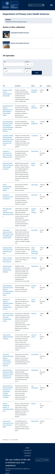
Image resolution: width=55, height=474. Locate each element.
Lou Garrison (34, 135)
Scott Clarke (34, 195)
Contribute (27, 453)
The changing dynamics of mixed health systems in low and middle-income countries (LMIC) (8, 234)
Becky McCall (34, 151)
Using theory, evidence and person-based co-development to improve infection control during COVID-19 (8, 360)
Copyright (27, 456)
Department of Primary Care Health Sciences (16, 21)
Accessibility (27, 450)
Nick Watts (34, 258)
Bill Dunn (33, 403)
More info (7, 473)
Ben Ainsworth (34, 354)
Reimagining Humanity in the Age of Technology (8, 196)
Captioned (27, 61)
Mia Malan (33, 92)
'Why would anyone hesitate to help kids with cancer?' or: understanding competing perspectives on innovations (8, 391)
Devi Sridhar (34, 90)
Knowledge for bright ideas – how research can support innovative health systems (8, 317)
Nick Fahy (33, 313)
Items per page (28, 68)
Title (5, 61)
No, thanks (45, 460)
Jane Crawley (34, 253)
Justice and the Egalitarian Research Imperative (8, 336)
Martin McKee (34, 421)
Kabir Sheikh (34, 230)
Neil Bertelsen (34, 370)
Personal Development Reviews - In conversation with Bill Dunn (8, 407)
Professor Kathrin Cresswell (33, 210)
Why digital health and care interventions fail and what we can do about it (8, 212)
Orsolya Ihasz (34, 266)
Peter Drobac (34, 184)
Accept (38, 460)
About (27, 448)
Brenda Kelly (34, 251)
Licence (5, 68)
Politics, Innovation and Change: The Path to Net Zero (7, 259)
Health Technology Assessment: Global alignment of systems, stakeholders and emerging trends (8, 374)
